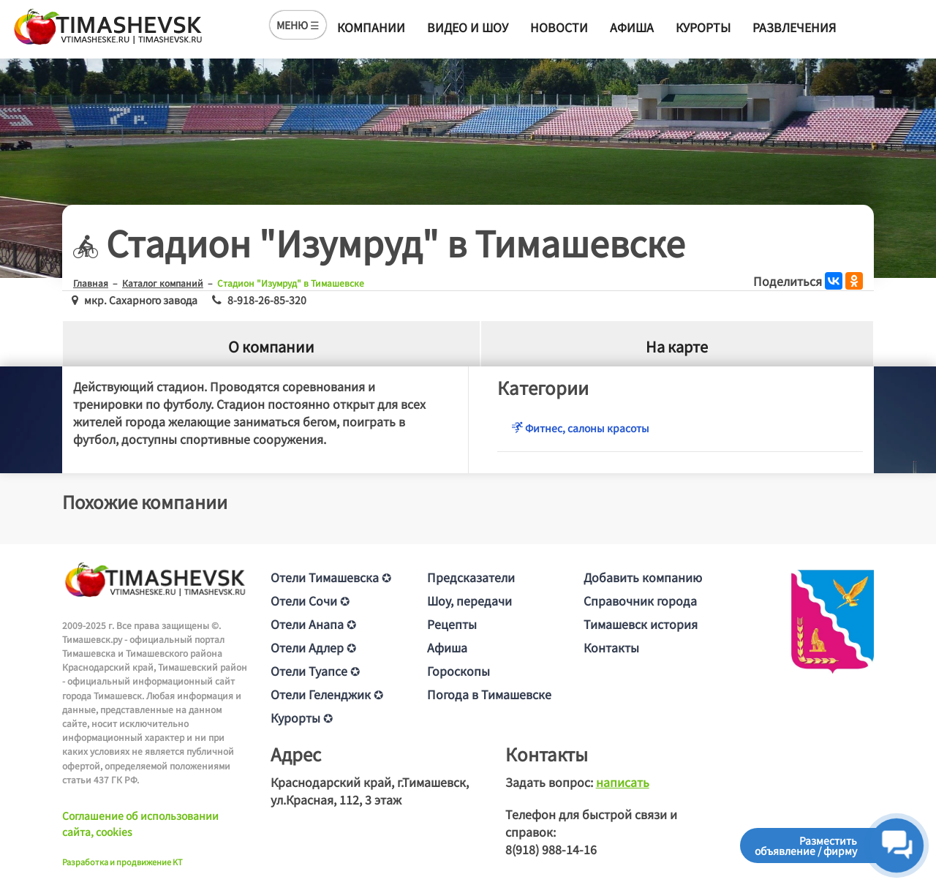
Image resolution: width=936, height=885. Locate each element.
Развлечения (794, 27)
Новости (559, 27)
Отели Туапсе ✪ (315, 670)
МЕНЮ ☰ (298, 25)
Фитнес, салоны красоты (580, 428)
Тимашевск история (641, 624)
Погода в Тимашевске (489, 694)
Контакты (611, 647)
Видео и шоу (467, 27)
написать (622, 782)
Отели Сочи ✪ (310, 600)
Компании (371, 27)
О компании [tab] (271, 346)
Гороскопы (458, 670)
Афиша (632, 27)
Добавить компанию (643, 577)
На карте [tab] (677, 346)
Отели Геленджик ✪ (327, 694)
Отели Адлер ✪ (313, 647)
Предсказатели (471, 577)
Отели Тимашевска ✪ (331, 577)
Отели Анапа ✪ (313, 624)
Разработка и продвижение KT (122, 861)
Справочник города (640, 600)
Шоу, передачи (469, 600)
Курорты (703, 27)
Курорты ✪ (302, 717)
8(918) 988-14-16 (551, 849)
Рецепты (452, 624)
